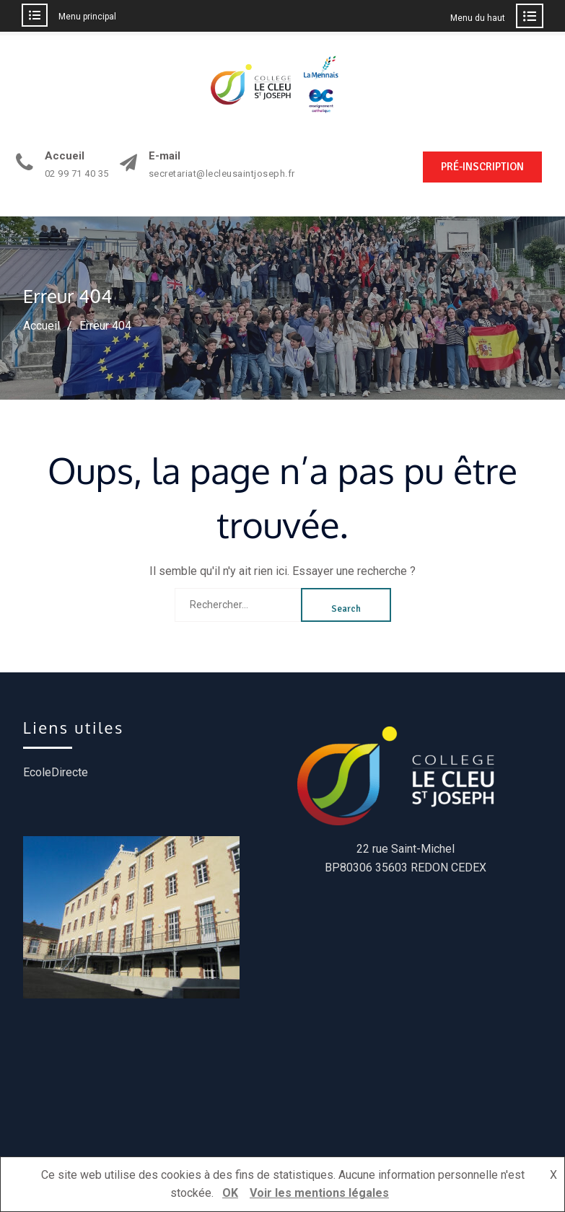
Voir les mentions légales (319, 1193)
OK (230, 1193)
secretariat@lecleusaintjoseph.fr (222, 173)
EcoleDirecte (55, 772)
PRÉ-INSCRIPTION (482, 166)
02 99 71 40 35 (77, 173)
